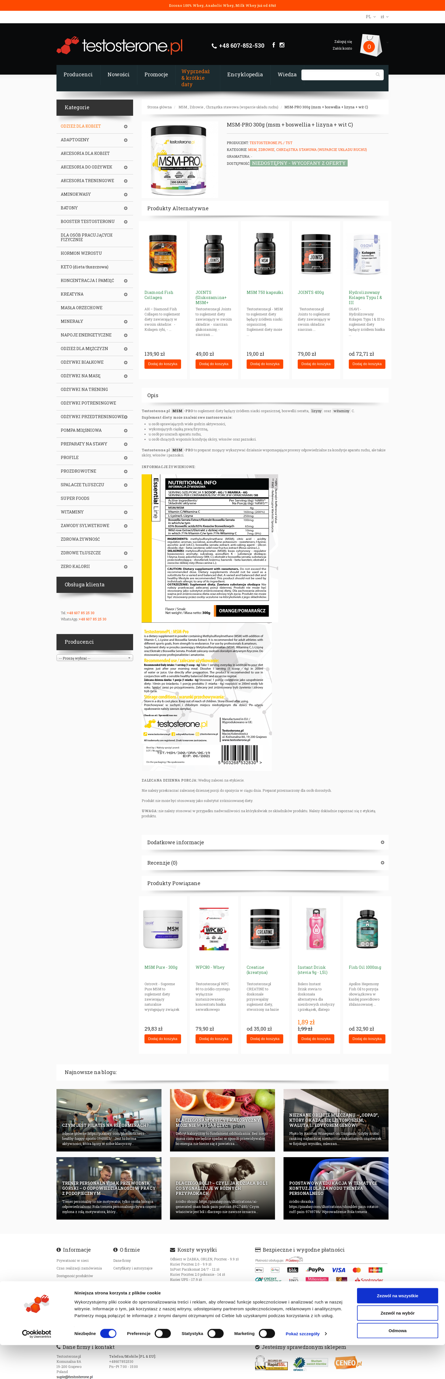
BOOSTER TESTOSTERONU (88, 221)
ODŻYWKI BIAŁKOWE (82, 362)
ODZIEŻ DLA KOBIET (81, 126)
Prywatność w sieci (72, 1260)
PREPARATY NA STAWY (84, 444)
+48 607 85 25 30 (81, 612)
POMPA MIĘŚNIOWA (81, 430)
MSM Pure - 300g (160, 967)
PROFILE (70, 457)
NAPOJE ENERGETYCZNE (86, 335)
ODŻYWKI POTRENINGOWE (88, 403)
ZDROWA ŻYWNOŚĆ (80, 539)
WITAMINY (72, 512)
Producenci (78, 74)
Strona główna (159, 107)
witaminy (341, 411)
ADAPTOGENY (75, 140)
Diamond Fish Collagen (158, 295)
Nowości (119, 74)
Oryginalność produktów (76, 1291)
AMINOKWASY (76, 194)
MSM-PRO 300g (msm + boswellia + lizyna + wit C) (326, 107)
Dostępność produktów (74, 1275)
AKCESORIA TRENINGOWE (87, 180)
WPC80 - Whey (210, 967)
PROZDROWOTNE (78, 471)
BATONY (69, 208)
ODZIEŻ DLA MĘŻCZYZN (84, 348)
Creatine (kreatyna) (257, 970)
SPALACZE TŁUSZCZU (82, 485)
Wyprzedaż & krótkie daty (195, 78)
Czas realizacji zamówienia (79, 1268)
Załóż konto (342, 48)
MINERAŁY (72, 321)
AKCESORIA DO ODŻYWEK (86, 167)
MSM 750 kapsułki (265, 292)
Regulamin (65, 1311)
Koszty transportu (71, 1283)
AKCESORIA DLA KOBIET (85, 153)
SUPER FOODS (75, 498)
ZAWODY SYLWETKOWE (85, 525)
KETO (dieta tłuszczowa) (84, 267)
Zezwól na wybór (398, 1347)
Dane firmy (122, 1260)
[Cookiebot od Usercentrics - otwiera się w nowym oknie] (37, 1368)
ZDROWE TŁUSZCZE (81, 553)
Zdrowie (196, 107)
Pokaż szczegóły (303, 1367)
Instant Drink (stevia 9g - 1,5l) (313, 970)
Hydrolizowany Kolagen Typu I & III (365, 297)
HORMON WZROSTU (81, 253)
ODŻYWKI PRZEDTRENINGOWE (92, 416)
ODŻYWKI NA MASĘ (80, 376)
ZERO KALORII (75, 566)
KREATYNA (72, 294)
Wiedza (287, 74)
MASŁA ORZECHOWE (81, 308)
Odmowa (397, 1364)
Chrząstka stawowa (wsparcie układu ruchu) (242, 107)
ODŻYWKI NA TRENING (84, 389)
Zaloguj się (343, 41)
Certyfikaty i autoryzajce (132, 1268)
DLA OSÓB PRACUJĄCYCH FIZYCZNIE (87, 237)
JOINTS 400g (311, 292)
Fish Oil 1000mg (365, 967)
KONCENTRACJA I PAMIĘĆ (87, 280)
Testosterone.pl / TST (270, 142)
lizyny (317, 411)
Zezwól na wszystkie (397, 1329)
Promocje (156, 74)
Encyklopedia (245, 74)
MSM (183, 107)
